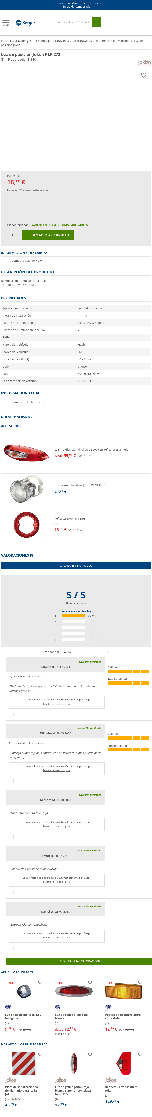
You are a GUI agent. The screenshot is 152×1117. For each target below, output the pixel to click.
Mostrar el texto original (56, 704)
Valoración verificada (89, 661)
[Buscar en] (73, 22)
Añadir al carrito (48, 235)
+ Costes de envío (39, 189)
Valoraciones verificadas (76, 611)
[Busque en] (96, 22)
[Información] (76, 5)
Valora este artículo (76, 566)
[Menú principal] (5, 23)
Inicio (4, 41)
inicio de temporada (77, 7)
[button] (76, 453)
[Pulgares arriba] (11, 714)
